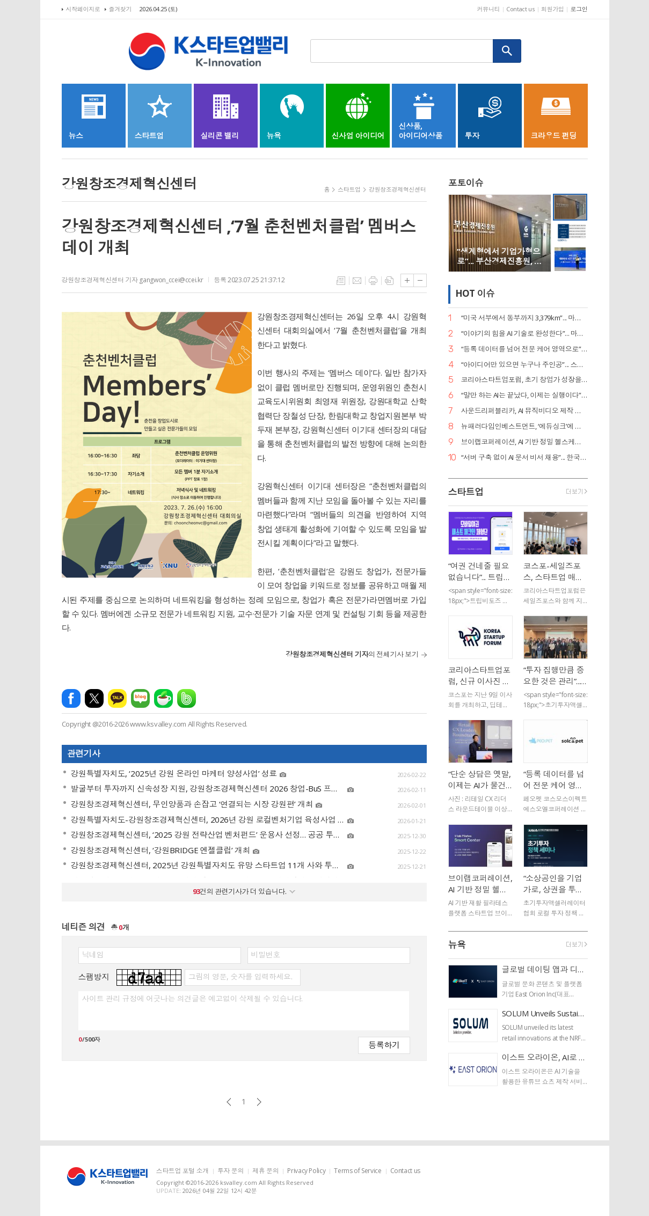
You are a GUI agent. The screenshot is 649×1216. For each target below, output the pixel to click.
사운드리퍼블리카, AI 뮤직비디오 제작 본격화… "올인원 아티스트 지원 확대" (524, 410)
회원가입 (552, 9)
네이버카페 (163, 698)
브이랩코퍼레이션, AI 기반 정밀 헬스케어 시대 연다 (524, 441)
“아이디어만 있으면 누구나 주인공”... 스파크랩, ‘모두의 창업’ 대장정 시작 (524, 364)
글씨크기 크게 (407, 280)
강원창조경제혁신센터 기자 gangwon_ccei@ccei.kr (132, 279)
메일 (357, 280)
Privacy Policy (306, 1171)
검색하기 (507, 51)
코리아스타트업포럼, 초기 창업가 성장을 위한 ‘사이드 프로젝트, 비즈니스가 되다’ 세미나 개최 (524, 379)
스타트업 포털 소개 (182, 1171)
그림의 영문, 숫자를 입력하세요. (240, 976)
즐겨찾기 (120, 9)
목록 (341, 280)
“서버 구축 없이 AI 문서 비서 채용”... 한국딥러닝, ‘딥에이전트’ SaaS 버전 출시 (524, 457)
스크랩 (389, 280)
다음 (259, 1102)
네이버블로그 (140, 698)
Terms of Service (357, 1171)
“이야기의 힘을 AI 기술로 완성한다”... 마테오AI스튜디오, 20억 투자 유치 (524, 333)
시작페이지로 (83, 9)
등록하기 (383, 1044)
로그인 (578, 9)
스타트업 (349, 189)
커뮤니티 (488, 9)
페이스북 (71, 698)
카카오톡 (117, 698)
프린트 (373, 280)
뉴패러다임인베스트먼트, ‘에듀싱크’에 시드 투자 (524, 426)
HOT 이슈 (475, 294)
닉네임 (93, 954)
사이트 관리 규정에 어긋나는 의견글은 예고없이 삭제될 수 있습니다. (192, 998)
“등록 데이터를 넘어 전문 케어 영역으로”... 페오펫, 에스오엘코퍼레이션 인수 (524, 349)
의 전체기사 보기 (352, 654)
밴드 (186, 698)
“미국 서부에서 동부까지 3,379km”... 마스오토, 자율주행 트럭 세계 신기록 (524, 318)
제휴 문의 (265, 1171)
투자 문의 (230, 1171)
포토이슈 (466, 183)
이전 (229, 1102)
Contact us (520, 9)
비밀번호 (265, 954)
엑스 (94, 698)
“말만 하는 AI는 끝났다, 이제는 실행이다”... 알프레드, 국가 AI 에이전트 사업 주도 (524, 395)
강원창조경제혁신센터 (397, 189)
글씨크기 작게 (420, 280)
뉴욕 (457, 945)
